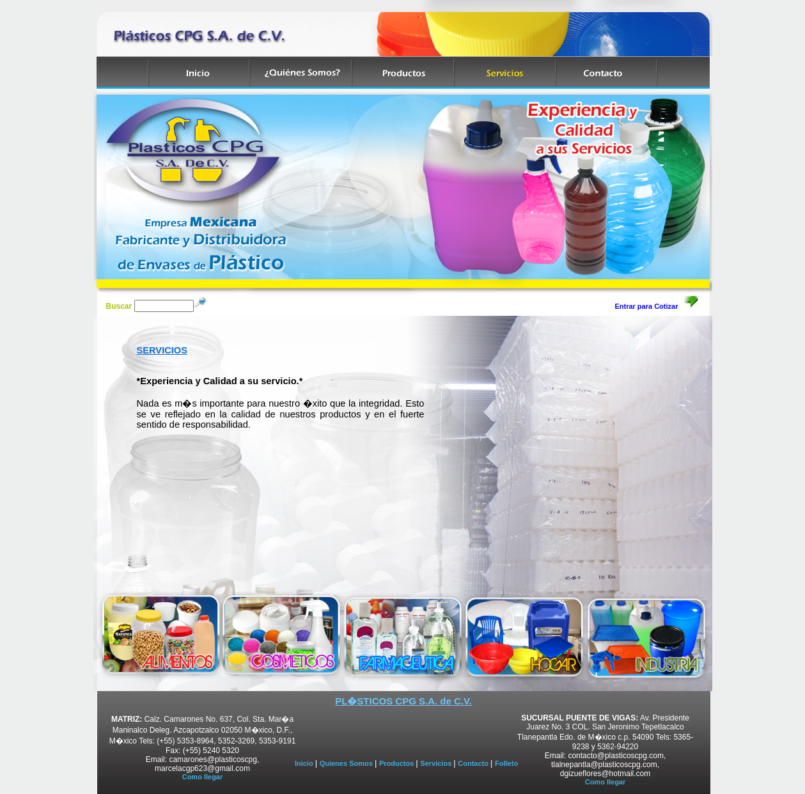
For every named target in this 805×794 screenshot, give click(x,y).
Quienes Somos (347, 763)
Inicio (305, 763)
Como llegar (202, 777)
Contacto (474, 763)
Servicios (436, 763)
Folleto (506, 763)
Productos (397, 763)
